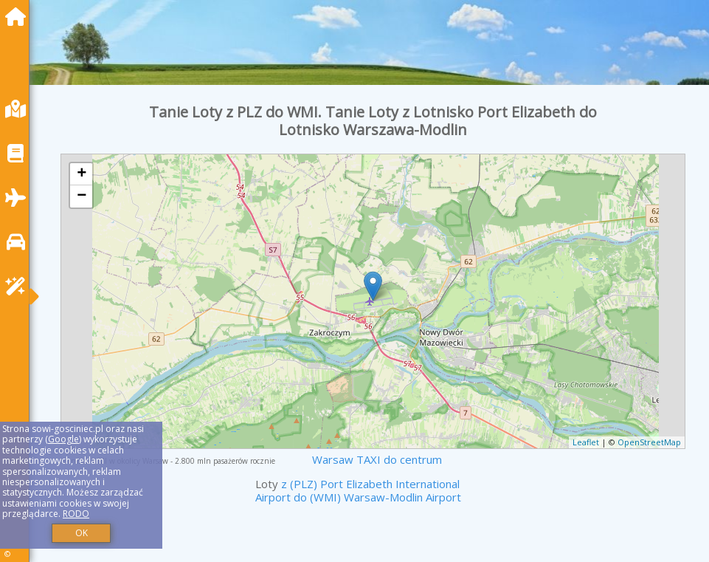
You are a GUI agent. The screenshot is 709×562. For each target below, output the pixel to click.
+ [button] (81, 174)
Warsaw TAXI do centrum (377, 459)
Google (63, 439)
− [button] (81, 196)
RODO (76, 513)
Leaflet (586, 442)
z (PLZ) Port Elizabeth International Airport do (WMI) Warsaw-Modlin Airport (358, 490)
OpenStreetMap (649, 442)
